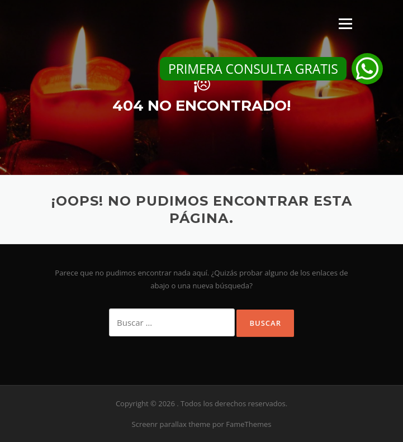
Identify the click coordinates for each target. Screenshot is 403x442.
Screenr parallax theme (171, 424)
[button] (367, 68)
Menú (345, 23)
